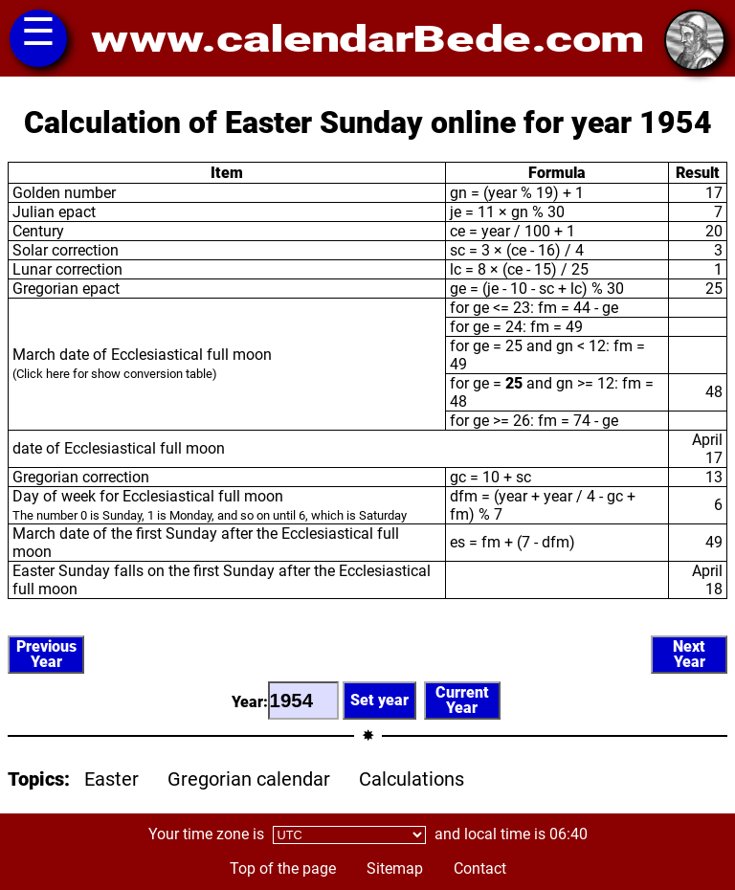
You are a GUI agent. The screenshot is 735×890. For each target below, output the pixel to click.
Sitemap (395, 868)
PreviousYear (46, 654)
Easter (111, 779)
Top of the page (283, 868)
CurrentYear (462, 700)
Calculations (411, 779)
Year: (285, 700)
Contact (480, 868)
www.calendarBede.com (367, 38)
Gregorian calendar (248, 779)
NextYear (689, 654)
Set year (379, 700)
